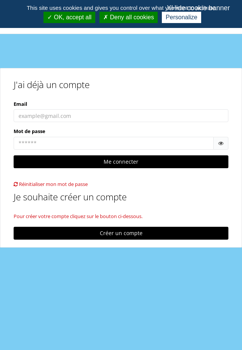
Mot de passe (29, 131)
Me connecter (121, 161)
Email (20, 104)
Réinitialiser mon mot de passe (51, 184)
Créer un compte (121, 233)
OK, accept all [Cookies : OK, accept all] (69, 17)
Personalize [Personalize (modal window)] (181, 17)
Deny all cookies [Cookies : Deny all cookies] (128, 17)
